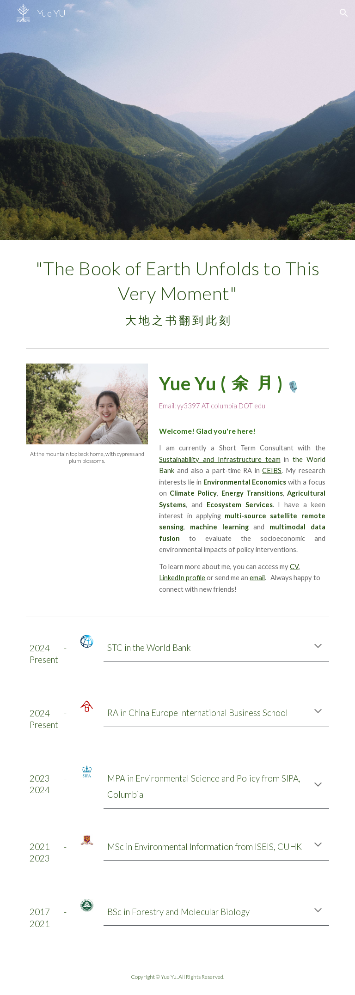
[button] (344, 13)
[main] (177, 292)
